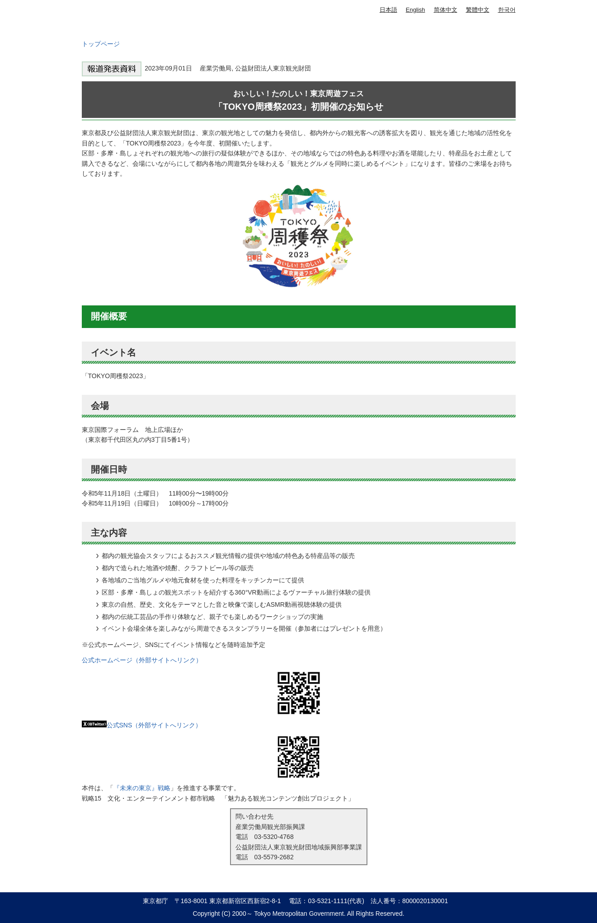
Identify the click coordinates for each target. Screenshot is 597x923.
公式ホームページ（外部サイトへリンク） (142, 660)
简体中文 (445, 9)
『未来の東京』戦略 (141, 788)
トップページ (101, 43)
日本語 (388, 9)
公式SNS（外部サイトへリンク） (142, 725)
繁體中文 (477, 9)
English (415, 9)
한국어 (507, 9)
